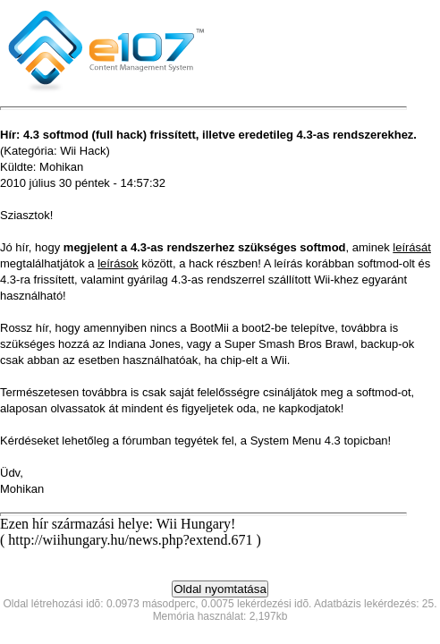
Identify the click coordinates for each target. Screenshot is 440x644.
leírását (412, 247)
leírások (118, 263)
